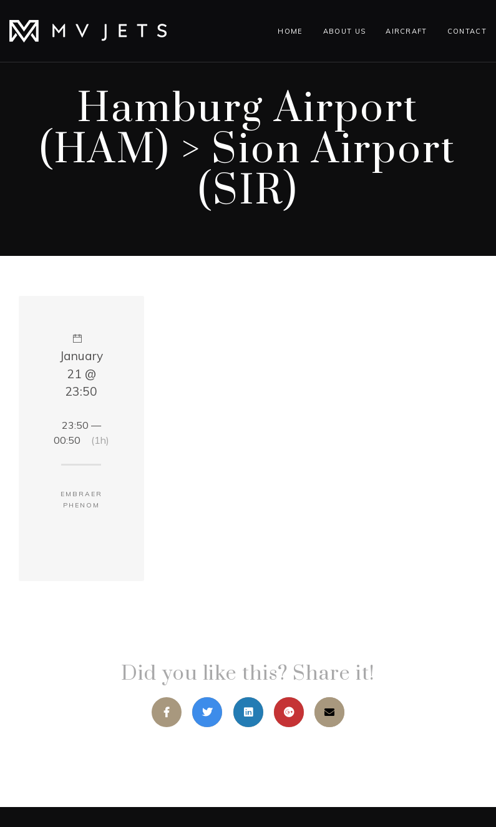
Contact (467, 31)
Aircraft (406, 31)
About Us (344, 31)
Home (290, 31)
